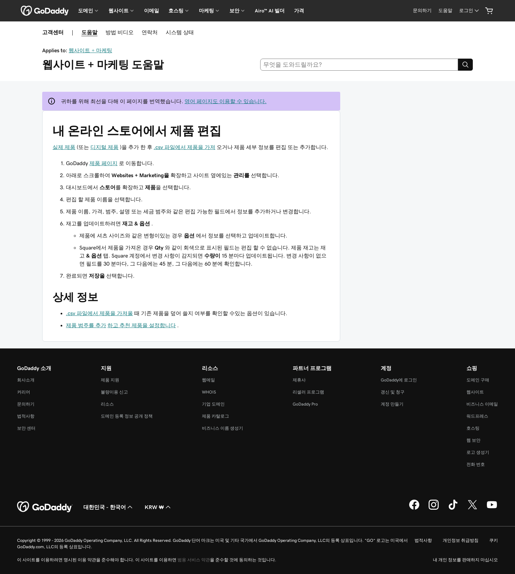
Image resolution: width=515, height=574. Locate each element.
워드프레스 (477, 416)
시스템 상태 (180, 32)
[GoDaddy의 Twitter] (472, 508)
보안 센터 (26, 428)
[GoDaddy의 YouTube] (492, 508)
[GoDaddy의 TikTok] (453, 508)
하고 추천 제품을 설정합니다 (141, 325)
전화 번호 (475, 464)
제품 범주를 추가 (86, 325)
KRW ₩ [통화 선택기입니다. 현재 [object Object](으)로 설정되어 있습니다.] (158, 507)
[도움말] (445, 10)
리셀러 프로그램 (308, 392)
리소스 (107, 404)
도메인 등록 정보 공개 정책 (127, 416)
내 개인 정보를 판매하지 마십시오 (465, 560)
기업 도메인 (213, 404)
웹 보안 (473, 440)
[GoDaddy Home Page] (45, 507)
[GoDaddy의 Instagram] (434, 508)
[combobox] (359, 65)
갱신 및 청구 (392, 392)
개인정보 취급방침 (461, 540)
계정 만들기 (392, 404)
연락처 (150, 32)
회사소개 (25, 380)
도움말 (89, 32)
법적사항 (25, 416)
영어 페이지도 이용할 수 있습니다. (226, 101)
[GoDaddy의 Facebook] (414, 508)
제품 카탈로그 (215, 416)
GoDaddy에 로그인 (399, 380)
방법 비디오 (119, 32)
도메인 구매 (477, 380)
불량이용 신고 (114, 392)
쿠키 (493, 540)
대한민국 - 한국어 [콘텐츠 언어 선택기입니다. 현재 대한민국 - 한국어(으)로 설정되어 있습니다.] (108, 507)
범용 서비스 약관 (193, 560)
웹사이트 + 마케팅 (90, 50)
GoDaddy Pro (305, 404)
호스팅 (473, 428)
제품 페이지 (103, 163)
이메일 (151, 10)
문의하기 (25, 404)
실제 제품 (64, 147)
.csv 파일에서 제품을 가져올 (99, 313)
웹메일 (208, 380)
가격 (299, 10)
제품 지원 (110, 380)
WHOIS (209, 392)
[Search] (465, 65)
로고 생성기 (477, 452)
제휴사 (299, 380)
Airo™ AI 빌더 (270, 10)
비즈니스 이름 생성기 (222, 428)
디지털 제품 (104, 147)
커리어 (23, 392)
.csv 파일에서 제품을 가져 (184, 147)
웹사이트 (475, 392)
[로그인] (469, 10)
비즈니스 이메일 (482, 404)
